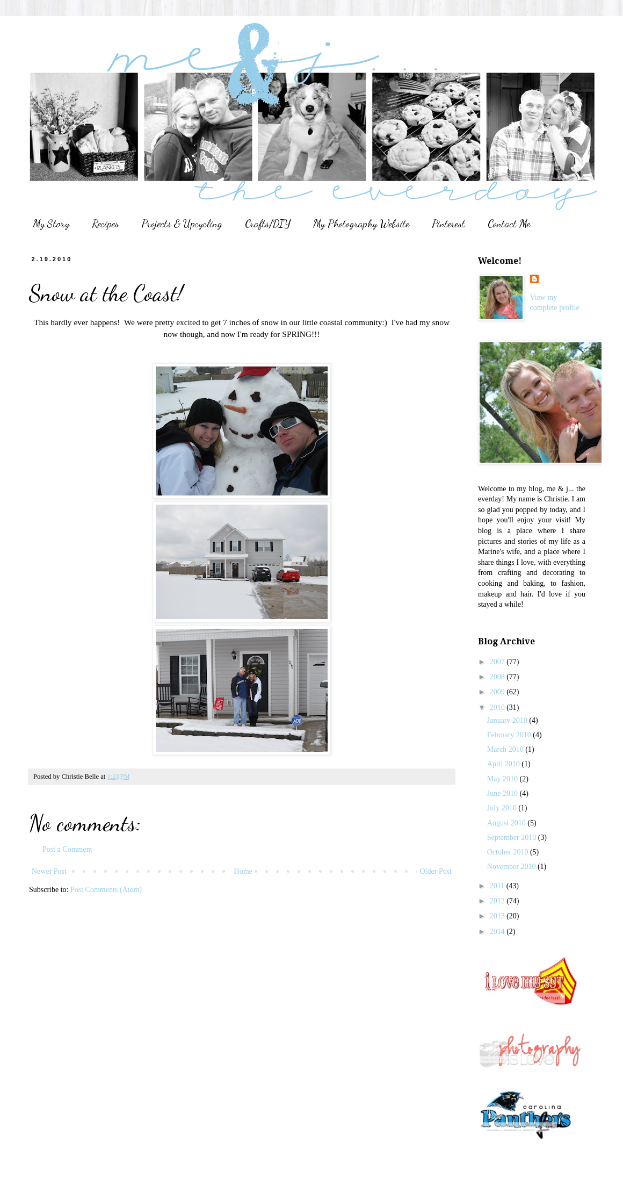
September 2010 (512, 837)
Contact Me (509, 223)
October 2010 (508, 852)
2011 (498, 886)
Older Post (436, 871)
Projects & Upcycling (181, 223)
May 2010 (503, 779)
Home (243, 871)
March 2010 (506, 749)
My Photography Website (361, 223)
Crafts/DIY (268, 223)
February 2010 (510, 735)
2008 (498, 677)
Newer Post (49, 871)
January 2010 (508, 720)
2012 (498, 901)
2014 (498, 932)
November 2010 (512, 867)
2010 (498, 707)
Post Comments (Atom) (106, 890)
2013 (498, 916)
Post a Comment (67, 849)
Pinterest (448, 223)
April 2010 (504, 764)
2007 (498, 662)
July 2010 (502, 808)
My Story (51, 223)
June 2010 (503, 793)
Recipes (105, 223)
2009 (498, 692)
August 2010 (507, 823)
